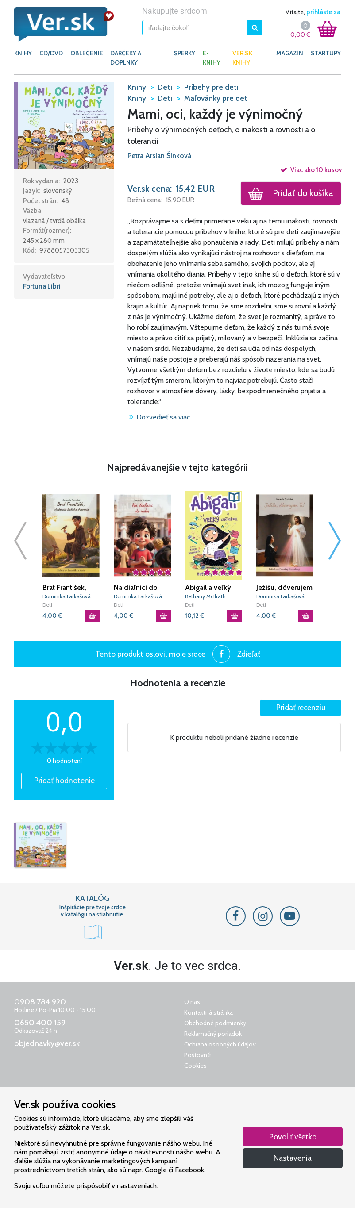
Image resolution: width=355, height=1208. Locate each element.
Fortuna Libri (42, 286)
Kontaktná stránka (208, 1012)
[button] (64, 125)
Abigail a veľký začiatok (208, 587)
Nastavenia (293, 1157)
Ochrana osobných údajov (220, 1044)
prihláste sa (323, 12)
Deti (47, 604)
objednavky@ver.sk (47, 1043)
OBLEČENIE (86, 53)
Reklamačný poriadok (213, 1034)
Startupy (326, 53)
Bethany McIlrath (205, 596)
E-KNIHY (211, 57)
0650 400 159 (40, 1022)
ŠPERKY (184, 53)
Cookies (195, 1066)
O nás (192, 1002)
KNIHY (23, 53)
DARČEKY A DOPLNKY (125, 57)
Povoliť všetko (292, 1136)
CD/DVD (51, 53)
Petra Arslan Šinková (159, 155)
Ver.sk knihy (242, 57)
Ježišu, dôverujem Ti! (284, 587)
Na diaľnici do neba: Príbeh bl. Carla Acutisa (138, 587)
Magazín (289, 53)
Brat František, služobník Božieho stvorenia (71, 587)
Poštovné (197, 1055)
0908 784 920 (40, 1002)
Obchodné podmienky (215, 1023)
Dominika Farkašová (66, 596)
